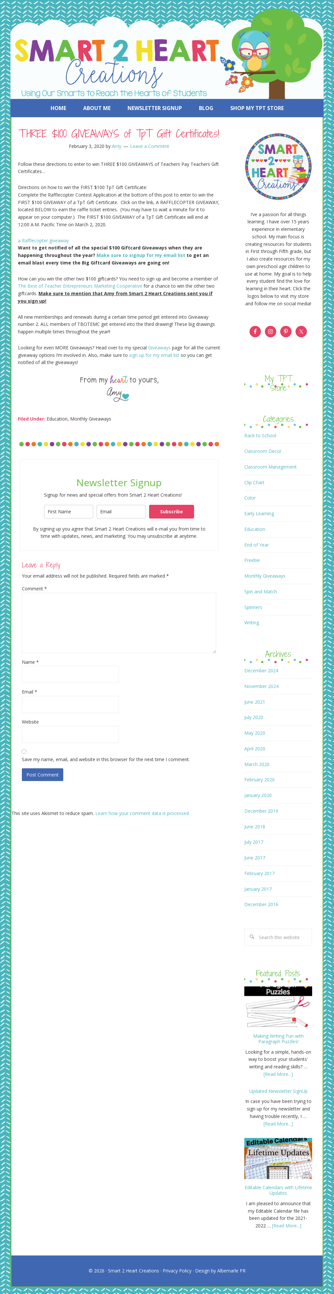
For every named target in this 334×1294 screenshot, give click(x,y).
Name (30, 662)
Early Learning (259, 513)
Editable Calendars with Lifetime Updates (278, 1190)
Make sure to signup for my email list (141, 255)
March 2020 (256, 764)
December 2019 (261, 811)
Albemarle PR (231, 1271)
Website (30, 722)
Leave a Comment (149, 146)
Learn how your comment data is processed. (142, 813)
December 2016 (261, 904)
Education (57, 419)
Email (29, 692)
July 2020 (253, 717)
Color (250, 498)
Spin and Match (260, 591)
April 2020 (254, 748)
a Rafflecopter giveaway (43, 240)
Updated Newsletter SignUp (278, 1091)
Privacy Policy (177, 1271)
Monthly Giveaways (90, 419)
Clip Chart (254, 482)
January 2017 (258, 889)
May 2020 (254, 733)
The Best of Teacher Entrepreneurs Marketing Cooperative (80, 286)
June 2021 (254, 702)
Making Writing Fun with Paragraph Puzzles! (278, 1039)
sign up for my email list (154, 355)
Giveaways (160, 347)
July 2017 (253, 842)
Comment (34, 588)
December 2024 (261, 670)
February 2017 (259, 873)
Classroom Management (270, 467)
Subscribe (171, 511)
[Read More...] (278, 1074)
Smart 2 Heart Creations (133, 1271)
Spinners (253, 607)
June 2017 (254, 858)
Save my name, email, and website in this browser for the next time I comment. (106, 759)
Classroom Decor (262, 451)
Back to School (260, 435)
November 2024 (261, 686)
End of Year (256, 545)
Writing (251, 622)
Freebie (252, 560)
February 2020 (259, 779)
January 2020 (258, 795)
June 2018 (254, 826)
